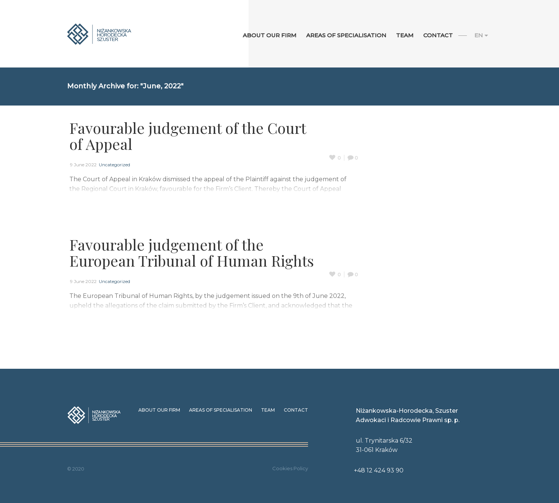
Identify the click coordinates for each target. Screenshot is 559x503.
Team (268, 410)
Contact (296, 410)
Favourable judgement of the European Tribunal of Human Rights (191, 252)
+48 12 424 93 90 (378, 470)
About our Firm (159, 410)
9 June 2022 (83, 164)
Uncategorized (114, 164)
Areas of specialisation (220, 410)
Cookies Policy (290, 468)
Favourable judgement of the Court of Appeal (187, 136)
